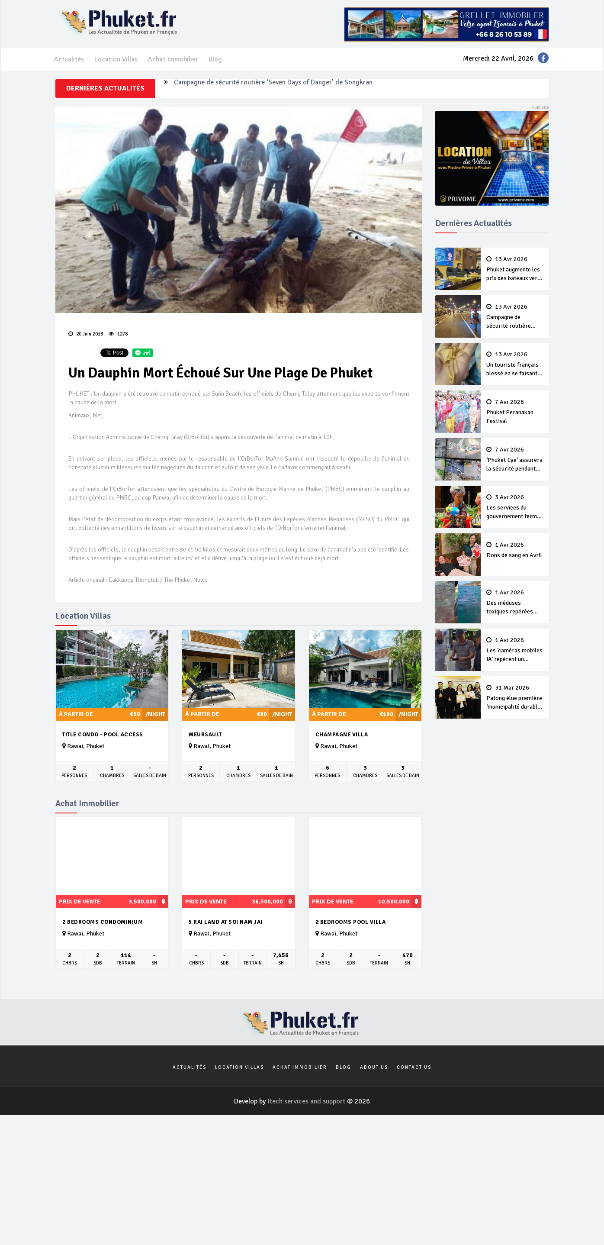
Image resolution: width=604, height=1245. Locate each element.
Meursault (205, 735)
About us (374, 1067)
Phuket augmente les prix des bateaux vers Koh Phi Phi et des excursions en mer (514, 269)
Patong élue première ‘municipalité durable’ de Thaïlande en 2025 (514, 697)
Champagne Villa (341, 735)
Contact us (414, 1067)
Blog (215, 59)
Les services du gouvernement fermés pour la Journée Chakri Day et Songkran (514, 507)
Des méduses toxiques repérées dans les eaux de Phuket (514, 602)
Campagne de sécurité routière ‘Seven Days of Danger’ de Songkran (273, 88)
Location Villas (116, 59)
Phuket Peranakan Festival (514, 412)
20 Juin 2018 (85, 334)
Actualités (69, 59)
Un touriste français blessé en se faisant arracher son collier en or (514, 364)
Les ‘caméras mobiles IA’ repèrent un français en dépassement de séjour (514, 650)
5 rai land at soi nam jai (226, 922)
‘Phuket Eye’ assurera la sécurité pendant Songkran (514, 459)
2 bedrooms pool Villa (350, 922)
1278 (118, 334)
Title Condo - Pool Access (102, 735)
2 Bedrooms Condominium (102, 922)
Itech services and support (307, 1101)
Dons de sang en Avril (514, 550)
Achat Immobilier (173, 59)
